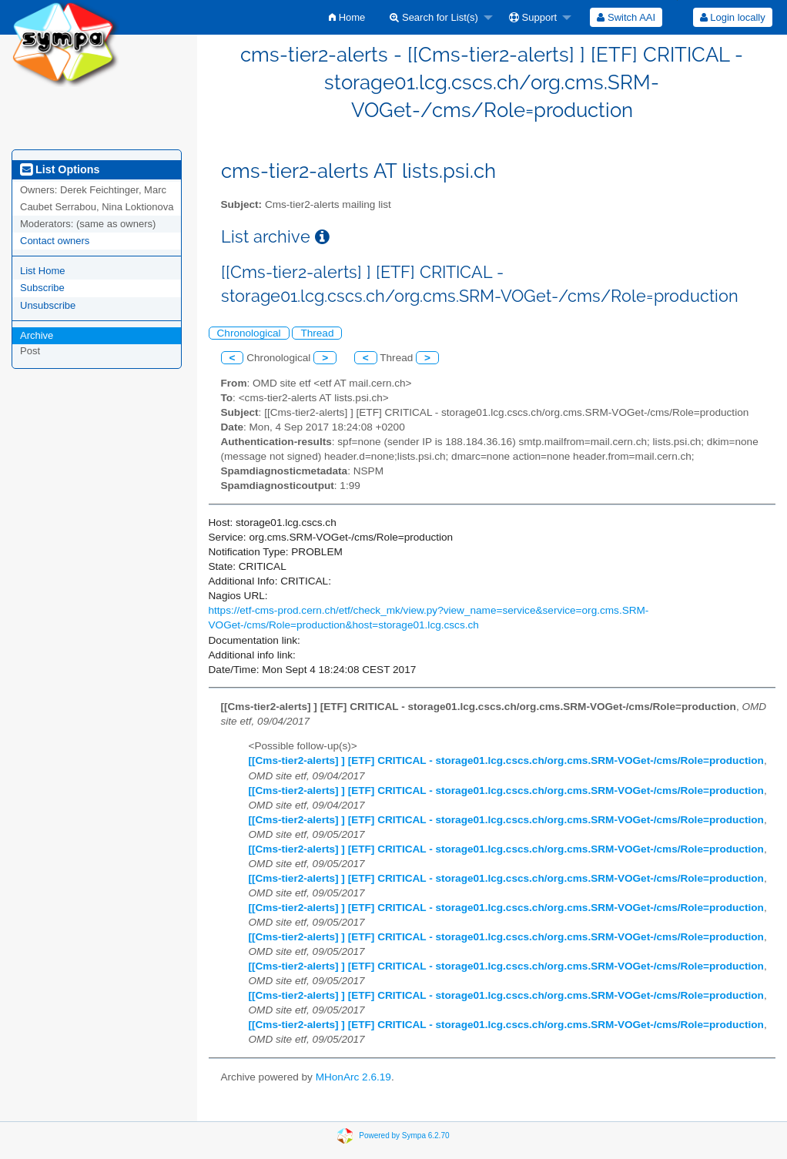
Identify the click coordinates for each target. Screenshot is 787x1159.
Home (347, 17)
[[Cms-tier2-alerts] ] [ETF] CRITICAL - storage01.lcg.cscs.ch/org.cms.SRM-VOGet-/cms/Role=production (506, 760)
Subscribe (42, 287)
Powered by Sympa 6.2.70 (404, 1135)
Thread (316, 333)
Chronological (249, 333)
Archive (36, 335)
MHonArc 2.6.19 (353, 1077)
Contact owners (54, 240)
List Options (59, 169)
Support (533, 17)
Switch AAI (626, 17)
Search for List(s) (434, 17)
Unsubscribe (47, 305)
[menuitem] (346, 17)
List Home (42, 270)
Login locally (732, 17)
